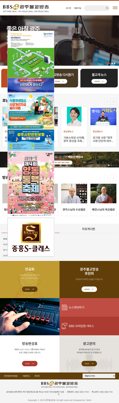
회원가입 (77, 8)
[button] (108, 63)
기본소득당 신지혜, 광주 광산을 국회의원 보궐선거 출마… (74, 139)
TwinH (88, 400)
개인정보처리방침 (11, 376)
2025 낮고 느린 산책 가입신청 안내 (17, 255)
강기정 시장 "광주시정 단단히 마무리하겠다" (103, 139)
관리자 (37, 376)
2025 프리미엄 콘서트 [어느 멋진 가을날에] (20, 244)
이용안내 (26, 376)
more (57, 81)
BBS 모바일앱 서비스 (81, 326)
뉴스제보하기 (76, 307)
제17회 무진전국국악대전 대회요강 (16, 250)
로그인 (68, 8)
